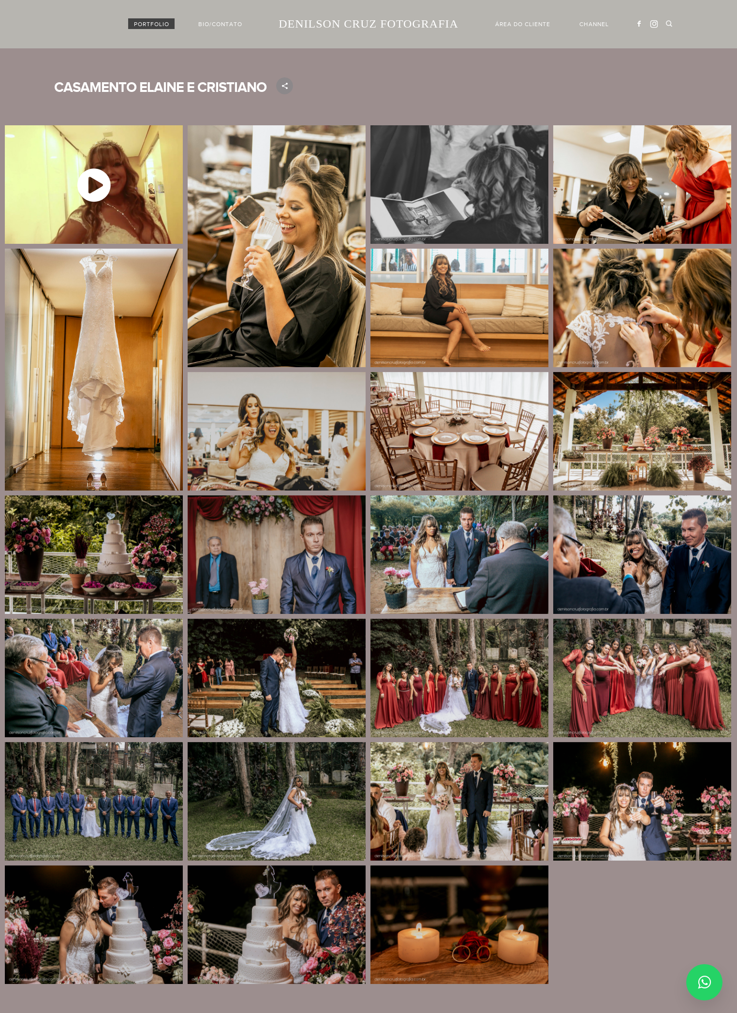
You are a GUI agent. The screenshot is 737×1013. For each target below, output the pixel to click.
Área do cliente (522, 24)
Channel (594, 24)
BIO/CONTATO (220, 24)
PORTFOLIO (151, 24)
